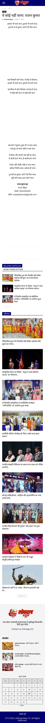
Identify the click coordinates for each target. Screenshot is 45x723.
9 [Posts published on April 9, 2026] (23, 689)
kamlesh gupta (8, 19)
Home (4, 8)
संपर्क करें (22, 714)
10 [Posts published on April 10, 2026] (29, 689)
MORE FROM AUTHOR (13, 269)
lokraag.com (28, 629)
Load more (22, 596)
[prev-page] (3, 307)
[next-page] (7, 307)
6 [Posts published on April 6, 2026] (5, 689)
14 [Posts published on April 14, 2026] (11, 694)
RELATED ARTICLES (12, 266)
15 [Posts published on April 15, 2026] (18, 694)
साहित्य (9, 8)
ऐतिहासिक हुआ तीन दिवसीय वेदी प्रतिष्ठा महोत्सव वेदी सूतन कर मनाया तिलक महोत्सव (27, 278)
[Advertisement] (22, 54)
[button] (3, 3)
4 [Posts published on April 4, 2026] (34, 685)
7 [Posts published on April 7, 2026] (11, 689)
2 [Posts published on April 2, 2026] (23, 685)
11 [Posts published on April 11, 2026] (34, 689)
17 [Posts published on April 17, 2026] (29, 694)
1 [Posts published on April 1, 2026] (17, 685)
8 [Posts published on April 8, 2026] (17, 689)
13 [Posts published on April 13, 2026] (5, 694)
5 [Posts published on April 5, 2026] (40, 685)
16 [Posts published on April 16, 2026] (24, 694)
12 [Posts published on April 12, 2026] (40, 689)
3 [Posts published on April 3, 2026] (29, 685)
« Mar (22, 705)
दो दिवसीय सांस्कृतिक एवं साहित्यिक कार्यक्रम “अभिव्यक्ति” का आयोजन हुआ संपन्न (27, 299)
